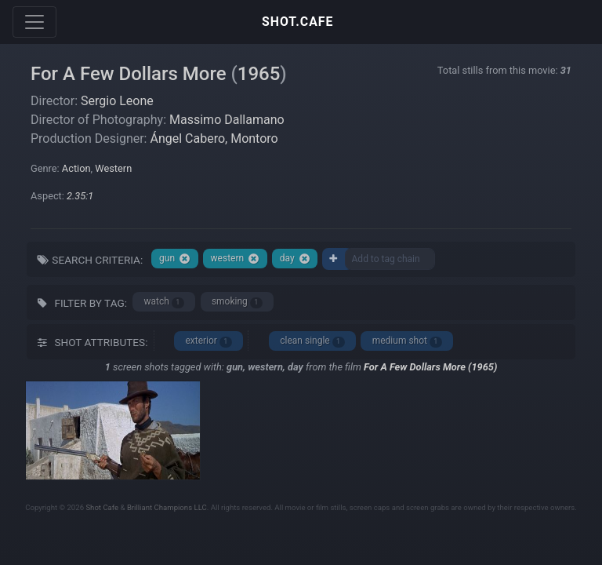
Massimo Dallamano (227, 119)
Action (76, 168)
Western (113, 168)
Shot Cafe (101, 507)
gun (174, 258)
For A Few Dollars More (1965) (430, 367)
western (235, 258)
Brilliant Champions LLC (167, 507)
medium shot (407, 341)
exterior (208, 341)
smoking (237, 302)
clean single (312, 341)
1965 (259, 74)
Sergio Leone (117, 100)
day (295, 258)
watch (164, 302)
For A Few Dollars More (129, 74)
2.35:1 (80, 196)
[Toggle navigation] (34, 22)
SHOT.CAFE (297, 21)
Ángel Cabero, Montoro (213, 138)
